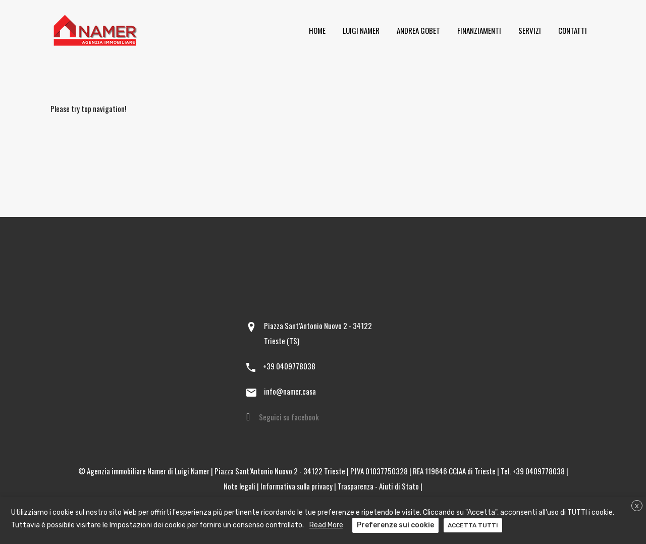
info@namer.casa (290, 391)
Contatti (572, 30)
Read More (326, 525)
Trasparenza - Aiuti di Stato (378, 486)
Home (317, 30)
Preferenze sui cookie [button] (395, 525)
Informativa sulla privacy (296, 486)
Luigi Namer (361, 30)
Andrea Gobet (418, 30)
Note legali (239, 486)
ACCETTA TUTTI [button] (473, 525)
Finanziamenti (479, 30)
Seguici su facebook (289, 416)
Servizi (529, 30)
